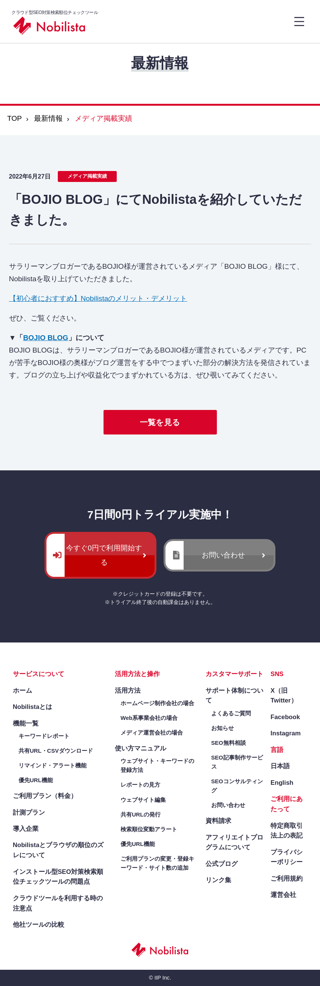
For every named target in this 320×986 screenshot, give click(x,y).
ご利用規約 (287, 878)
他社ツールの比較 (38, 924)
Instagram (286, 733)
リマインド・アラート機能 (53, 765)
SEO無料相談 (228, 743)
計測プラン (29, 812)
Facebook (285, 717)
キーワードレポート (44, 736)
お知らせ (222, 728)
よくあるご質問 (231, 713)
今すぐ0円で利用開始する (104, 555)
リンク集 (218, 880)
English (282, 782)
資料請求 (218, 820)
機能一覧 (26, 723)
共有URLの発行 (141, 814)
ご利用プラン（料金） (45, 796)
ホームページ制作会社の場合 (157, 703)
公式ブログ (222, 863)
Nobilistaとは (33, 706)
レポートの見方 (140, 784)
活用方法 (128, 690)
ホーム (22, 690)
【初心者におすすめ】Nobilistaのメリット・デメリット (98, 298)
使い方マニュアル (140, 748)
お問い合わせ (223, 555)
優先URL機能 (36, 780)
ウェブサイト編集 (143, 800)
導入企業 (26, 828)
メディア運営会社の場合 (152, 732)
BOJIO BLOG (45, 338)
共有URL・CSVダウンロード (56, 750)
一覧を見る (160, 422)
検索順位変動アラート (149, 829)
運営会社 (283, 894)
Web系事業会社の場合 (149, 718)
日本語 (280, 766)
